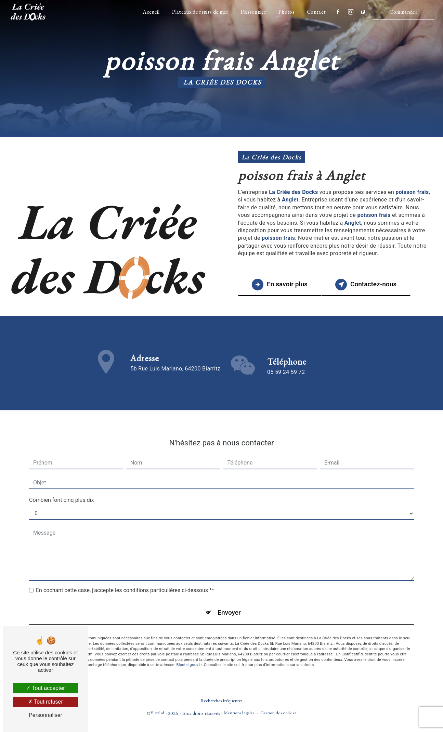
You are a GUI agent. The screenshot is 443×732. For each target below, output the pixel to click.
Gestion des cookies (278, 713)
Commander (403, 11)
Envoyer (229, 606)
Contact (316, 11)
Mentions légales (239, 713)
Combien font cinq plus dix (61, 493)
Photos (286, 11)
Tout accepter (45, 688)
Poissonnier (253, 11)
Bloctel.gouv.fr (189, 658)
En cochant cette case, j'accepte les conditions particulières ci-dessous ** (125, 583)
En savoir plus (280, 284)
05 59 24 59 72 (286, 379)
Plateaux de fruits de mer (200, 11)
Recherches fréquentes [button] (221, 700)
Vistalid (157, 713)
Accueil (151, 11)
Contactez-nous (367, 284)
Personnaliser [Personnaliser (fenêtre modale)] (45, 715)
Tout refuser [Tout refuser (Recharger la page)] (45, 702)
